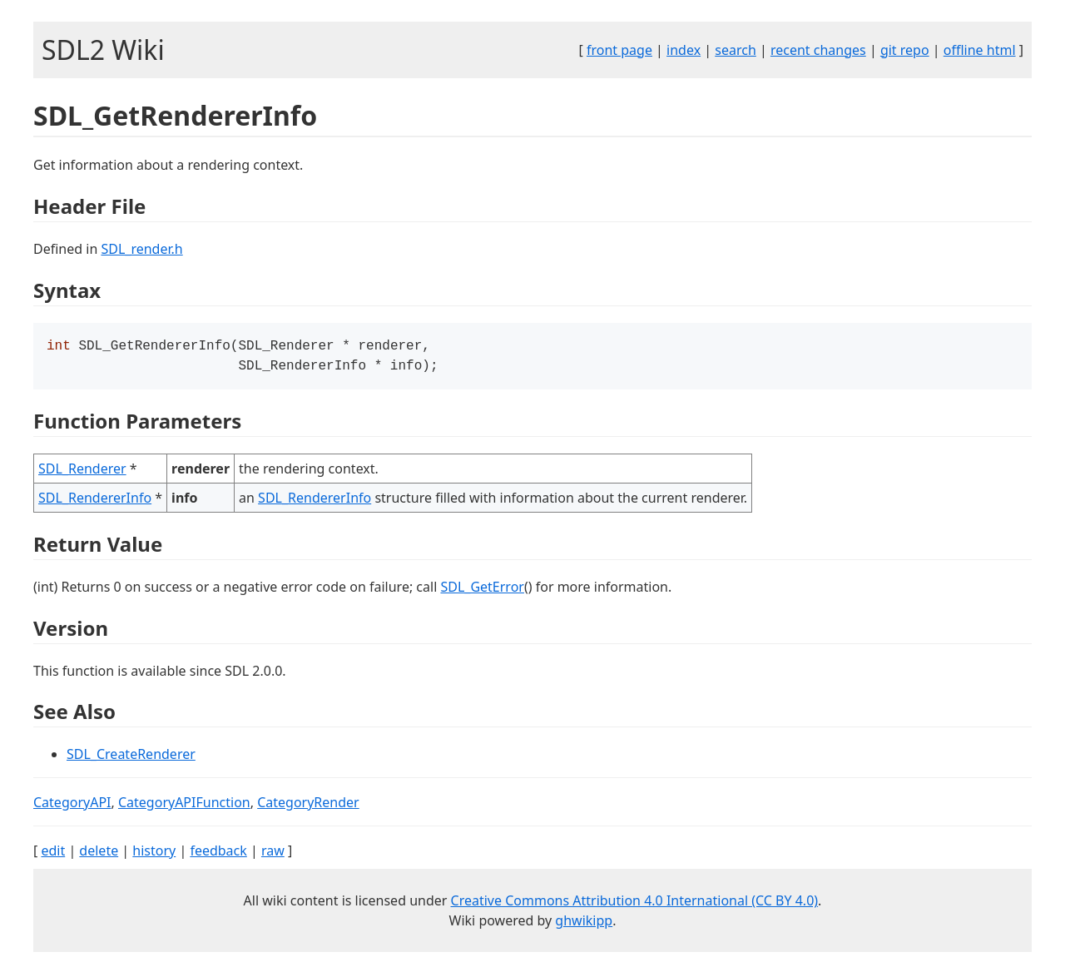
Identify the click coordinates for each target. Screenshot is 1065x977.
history (154, 854)
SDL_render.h (141, 249)
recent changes (818, 50)
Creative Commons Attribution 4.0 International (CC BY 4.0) (635, 904)
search (735, 50)
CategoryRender (308, 805)
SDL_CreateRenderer (131, 757)
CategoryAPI (72, 805)
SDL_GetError (481, 590)
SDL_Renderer (82, 472)
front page (619, 50)
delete (98, 854)
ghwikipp (583, 924)
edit (53, 854)
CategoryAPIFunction (184, 805)
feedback (218, 854)
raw (273, 854)
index (683, 50)
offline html (980, 50)
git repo (904, 50)
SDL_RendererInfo (94, 501)
